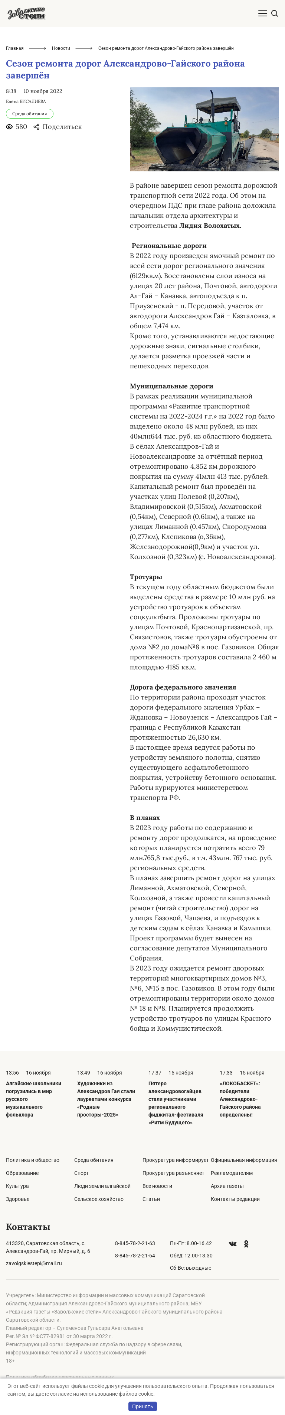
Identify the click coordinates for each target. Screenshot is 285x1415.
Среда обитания (94, 1160)
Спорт (81, 1173)
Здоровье (17, 1199)
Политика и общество (32, 1160)
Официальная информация (244, 1160)
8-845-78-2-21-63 (135, 1243)
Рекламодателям (232, 1173)
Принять (142, 1406)
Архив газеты (227, 1186)
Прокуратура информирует (175, 1160)
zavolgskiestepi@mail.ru (34, 1263)
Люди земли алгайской (102, 1186)
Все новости (157, 1186)
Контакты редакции (235, 1199)
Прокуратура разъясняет (173, 1173)
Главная (15, 48)
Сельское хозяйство (99, 1199)
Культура (17, 1186)
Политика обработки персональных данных (60, 1377)
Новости (61, 48)
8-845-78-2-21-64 (135, 1256)
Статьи (151, 1199)
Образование (22, 1173)
